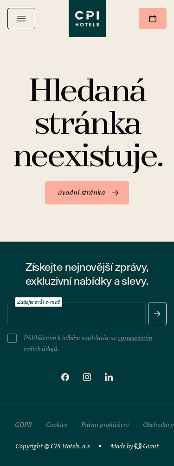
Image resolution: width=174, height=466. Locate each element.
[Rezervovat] (153, 18)
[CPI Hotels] (87, 18)
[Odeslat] (157, 313)
